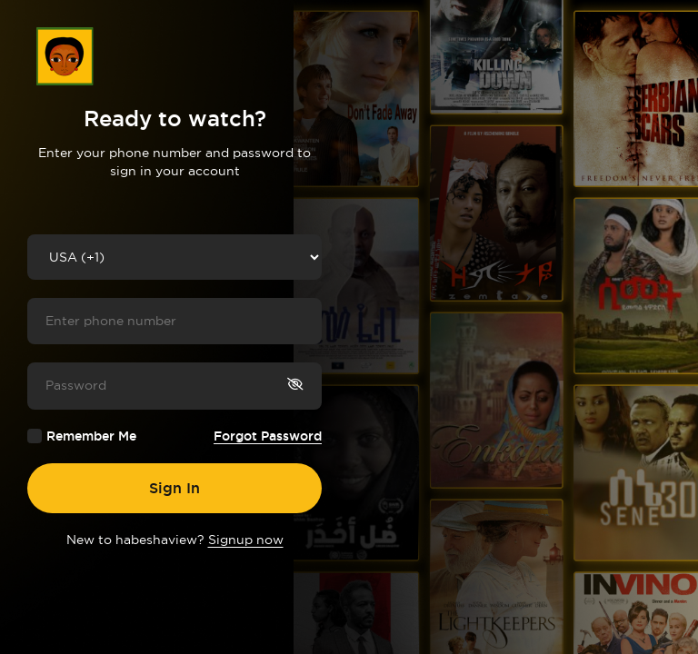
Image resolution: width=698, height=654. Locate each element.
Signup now (246, 539)
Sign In (174, 488)
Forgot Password (268, 436)
